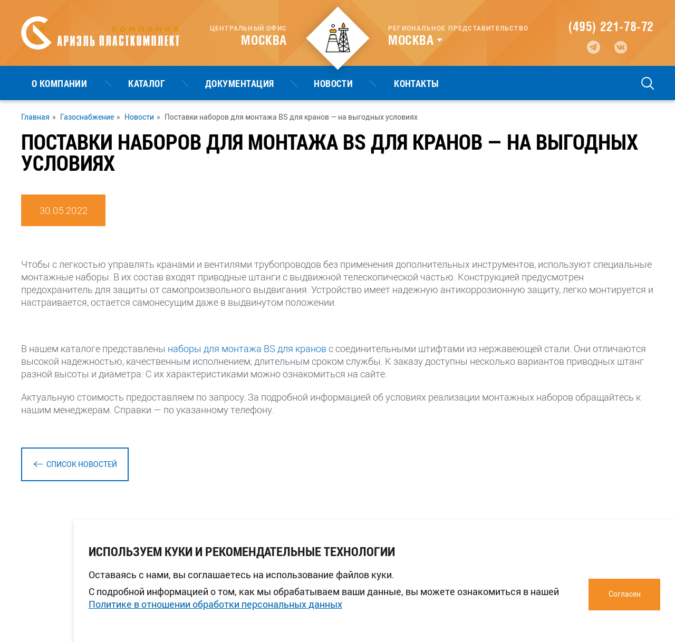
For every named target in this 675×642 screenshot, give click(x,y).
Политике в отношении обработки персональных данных (215, 604)
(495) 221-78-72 (611, 26)
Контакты (322, 83)
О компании (49, 83)
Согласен (625, 594)
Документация (187, 83)
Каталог (115, 83)
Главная (35, 117)
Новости (259, 83)
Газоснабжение (87, 117)
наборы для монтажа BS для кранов (247, 348)
